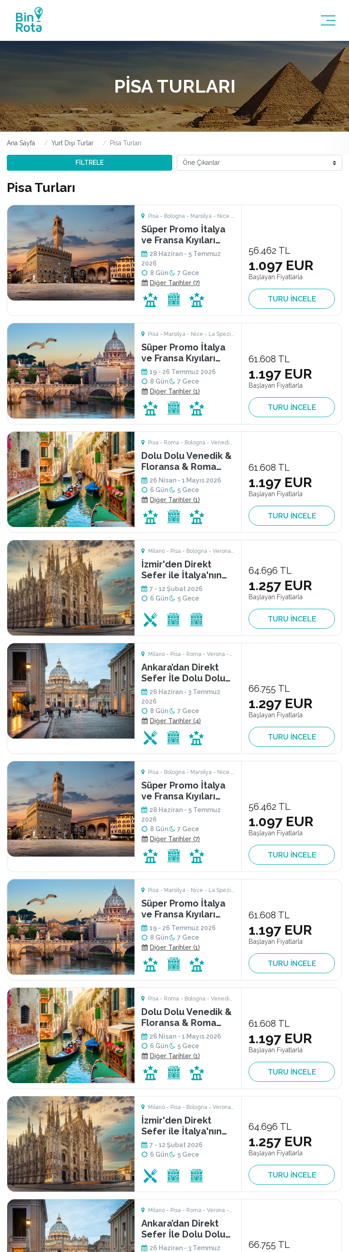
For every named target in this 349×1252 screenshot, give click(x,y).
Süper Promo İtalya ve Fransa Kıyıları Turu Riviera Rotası (183, 240)
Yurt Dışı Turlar (72, 143)
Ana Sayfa (21, 143)
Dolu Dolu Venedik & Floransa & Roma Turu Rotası (186, 466)
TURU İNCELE (292, 299)
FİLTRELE (89, 162)
